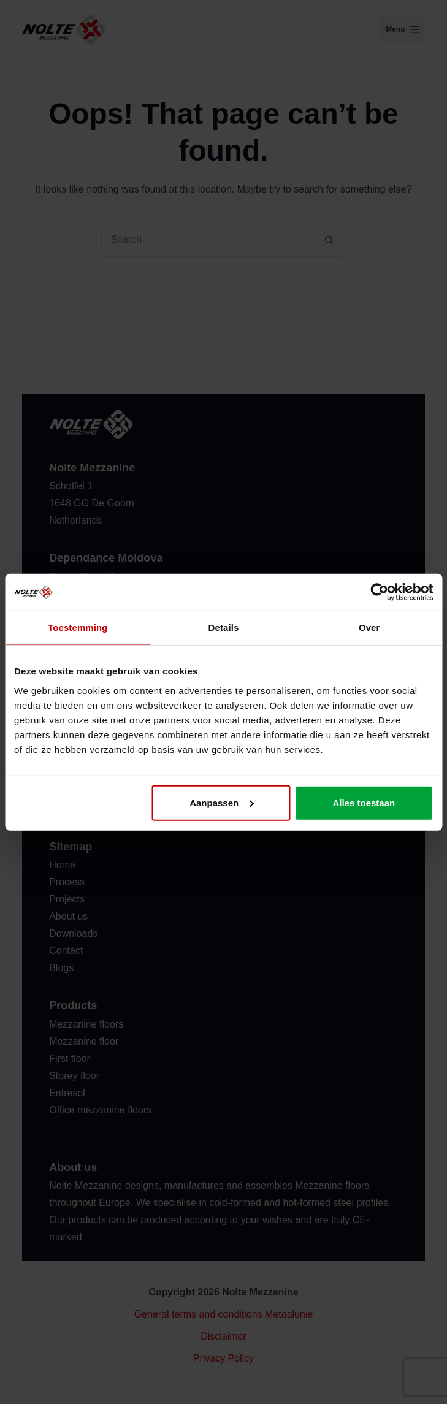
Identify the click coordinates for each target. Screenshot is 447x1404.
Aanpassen (221, 802)
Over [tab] (369, 627)
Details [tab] (223, 627)
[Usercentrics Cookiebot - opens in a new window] (379, 592)
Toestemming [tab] (78, 627)
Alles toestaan (363, 802)
